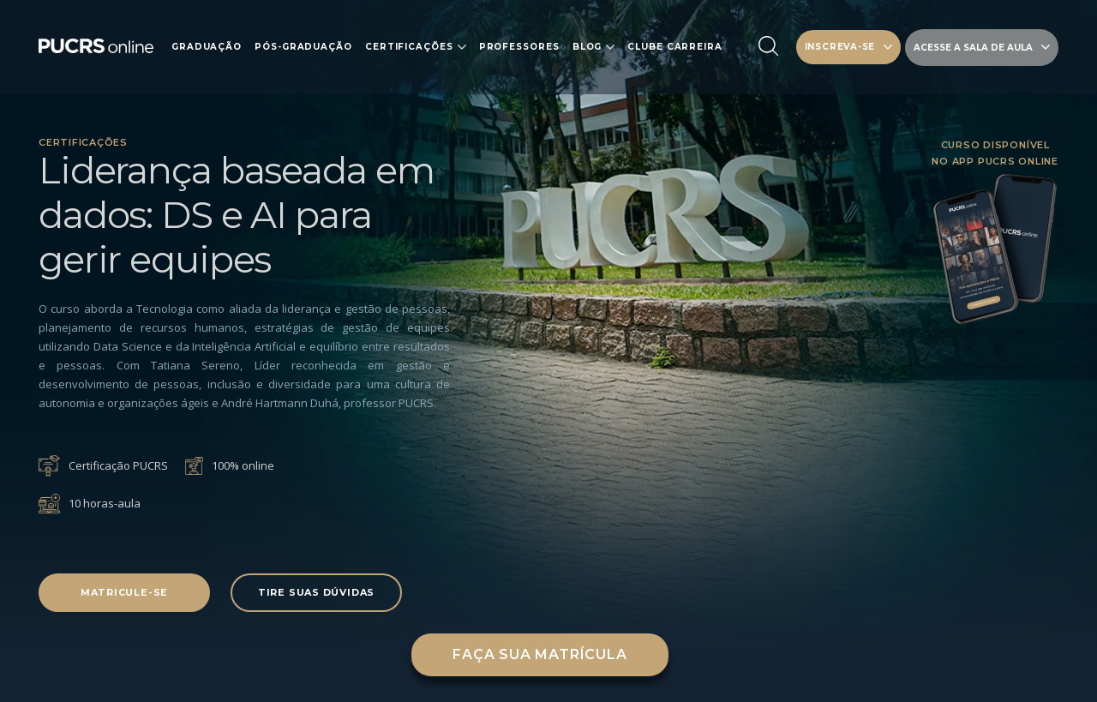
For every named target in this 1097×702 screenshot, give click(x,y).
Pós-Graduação (303, 47)
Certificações (409, 47)
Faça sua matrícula (539, 654)
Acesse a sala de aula (982, 47)
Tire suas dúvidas (316, 592)
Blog (587, 47)
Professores (519, 47)
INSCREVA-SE (848, 46)
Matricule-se (124, 592)
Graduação (206, 47)
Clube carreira (674, 47)
